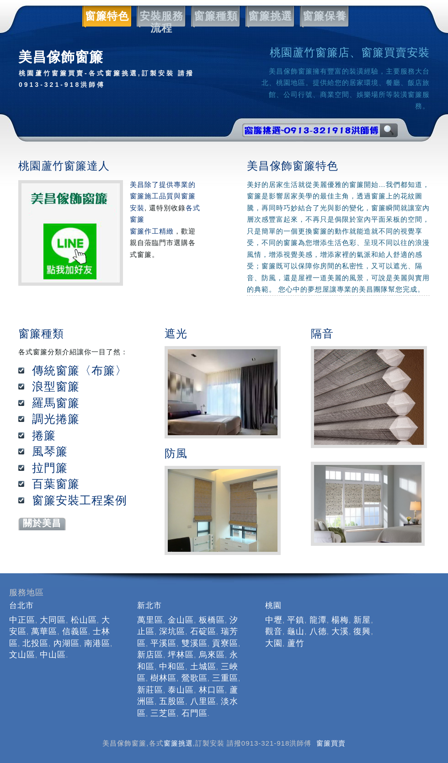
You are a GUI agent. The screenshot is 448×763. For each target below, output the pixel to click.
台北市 (21, 605)
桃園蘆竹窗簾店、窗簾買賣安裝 (350, 52)
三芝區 (163, 713)
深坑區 (172, 631)
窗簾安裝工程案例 (79, 500)
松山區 (84, 619)
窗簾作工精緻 (152, 231)
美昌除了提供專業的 (163, 184)
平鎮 (295, 619)
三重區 (225, 678)
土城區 (203, 666)
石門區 (194, 713)
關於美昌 (42, 523)
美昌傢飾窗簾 (109, 70)
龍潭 (318, 619)
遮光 (176, 333)
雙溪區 (194, 643)
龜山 (295, 631)
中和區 (172, 666)
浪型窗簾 (56, 386)
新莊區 (150, 689)
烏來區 (212, 654)
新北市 (149, 605)
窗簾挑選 (268, 16)
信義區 (75, 631)
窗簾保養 (323, 16)
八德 (318, 631)
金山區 (181, 619)
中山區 (53, 654)
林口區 (212, 689)
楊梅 (340, 619)
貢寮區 (225, 643)
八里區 (203, 701)
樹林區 (163, 678)
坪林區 (181, 654)
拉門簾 (50, 467)
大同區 (53, 619)
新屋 (362, 619)
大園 (274, 643)
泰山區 (181, 689)
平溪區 (163, 643)
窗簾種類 (214, 16)
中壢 (274, 619)
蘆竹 (295, 643)
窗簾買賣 (331, 743)
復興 (362, 631)
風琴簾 (50, 451)
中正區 (22, 619)
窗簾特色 (105, 16)
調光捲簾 (56, 418)
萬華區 (44, 631)
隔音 (322, 333)
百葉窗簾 (56, 483)
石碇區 (203, 631)
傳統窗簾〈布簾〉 (79, 370)
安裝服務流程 (160, 16)
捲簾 (44, 435)
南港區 (97, 643)
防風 (176, 453)
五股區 (172, 701)
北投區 (35, 643)
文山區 (22, 654)
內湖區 (66, 643)
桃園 (273, 605)
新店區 (150, 654)
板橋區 (212, 619)
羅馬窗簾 (56, 402)
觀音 (274, 631)
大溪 (340, 631)
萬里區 (150, 619)
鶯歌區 (194, 678)
